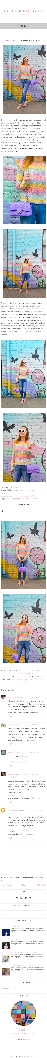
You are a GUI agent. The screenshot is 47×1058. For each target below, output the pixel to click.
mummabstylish (14, 725)
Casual (15, 679)
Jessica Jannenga (15, 774)
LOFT (32, 679)
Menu (23, 26)
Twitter (40, 670)
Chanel (25, 679)
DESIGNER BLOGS (30, 1056)
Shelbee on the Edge (17, 810)
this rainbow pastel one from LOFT (15, 140)
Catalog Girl (16, 939)
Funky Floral (16, 926)
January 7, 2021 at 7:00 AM (33, 725)
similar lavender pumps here (25, 496)
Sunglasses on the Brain (22, 966)
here (16, 487)
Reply (10, 716)
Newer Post (6, 885)
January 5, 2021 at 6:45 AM (28, 697)
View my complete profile (23, 1033)
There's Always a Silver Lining (24, 952)
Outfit (39, 679)
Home (23, 885)
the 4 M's (12, 697)
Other (30, 673)
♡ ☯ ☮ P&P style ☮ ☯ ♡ (18, 762)
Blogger (28, 1039)
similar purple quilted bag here (24, 498)
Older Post (41, 885)
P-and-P (11, 752)
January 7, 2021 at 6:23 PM (27, 752)
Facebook (28, 670)
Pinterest (19, 673)
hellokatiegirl (23, 1030)
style (23, 682)
